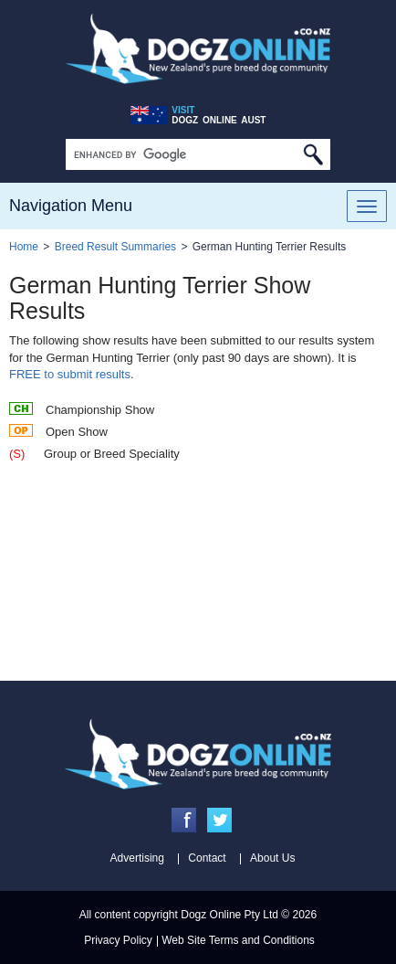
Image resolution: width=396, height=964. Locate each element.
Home (23, 246)
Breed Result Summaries (115, 246)
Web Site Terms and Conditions (238, 940)
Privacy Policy (118, 940)
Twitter (219, 820)
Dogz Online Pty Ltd (229, 914)
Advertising (137, 858)
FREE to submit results (69, 374)
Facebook (184, 820)
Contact (206, 858)
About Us (272, 858)
